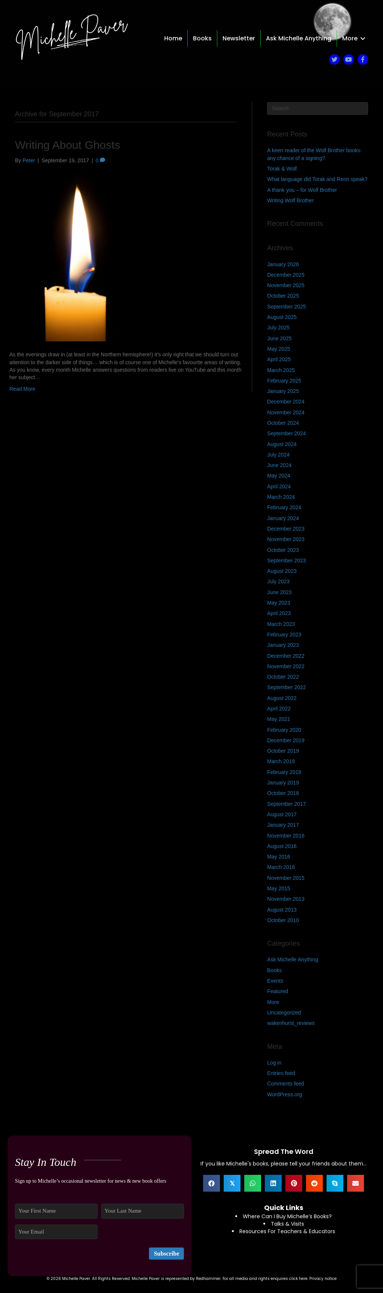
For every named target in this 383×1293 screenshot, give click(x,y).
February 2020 (284, 730)
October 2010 (283, 920)
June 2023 (279, 592)
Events (275, 981)
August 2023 (282, 571)
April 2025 (279, 359)
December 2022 (285, 656)
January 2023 (283, 645)
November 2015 (285, 878)
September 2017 (286, 804)
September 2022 (286, 687)
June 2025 (279, 338)
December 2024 (285, 402)
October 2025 (283, 296)
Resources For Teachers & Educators (287, 1231)
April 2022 (279, 709)
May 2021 (278, 719)
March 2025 (281, 370)
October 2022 (283, 677)
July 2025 (278, 328)
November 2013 (285, 899)
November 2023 (285, 539)
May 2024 (278, 476)
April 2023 (279, 613)
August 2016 (282, 846)
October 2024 (283, 423)
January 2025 (283, 391)
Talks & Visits (287, 1224)
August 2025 (282, 317)
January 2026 (283, 264)
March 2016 (281, 867)
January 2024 (283, 518)
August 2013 (282, 910)
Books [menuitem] (202, 38)
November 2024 (285, 412)
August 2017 (282, 814)
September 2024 (286, 433)
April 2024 (279, 486)
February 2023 (284, 635)
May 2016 (278, 857)
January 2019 (283, 783)
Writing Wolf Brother (290, 200)
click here (298, 1278)
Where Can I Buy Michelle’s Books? (287, 1216)
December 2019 (285, 740)
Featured (277, 991)
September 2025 (286, 307)
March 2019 (281, 761)
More (273, 1002)
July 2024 (278, 455)
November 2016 (285, 836)
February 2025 (284, 381)
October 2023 (283, 550)
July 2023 (278, 581)
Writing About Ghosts (67, 145)
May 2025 (278, 349)
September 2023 (286, 560)
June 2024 (279, 465)
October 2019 (283, 751)
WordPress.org (284, 1094)
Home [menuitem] (173, 38)
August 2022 (282, 698)
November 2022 (285, 666)
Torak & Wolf (282, 169)
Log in (274, 1063)
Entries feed (281, 1073)
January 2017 (283, 825)
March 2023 (281, 624)
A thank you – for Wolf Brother (302, 190)
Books (274, 970)
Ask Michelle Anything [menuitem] (298, 38)
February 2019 (284, 772)
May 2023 (278, 603)
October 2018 (283, 793)
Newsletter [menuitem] (239, 38)
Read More (22, 389)
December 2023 (285, 529)
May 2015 (278, 888)
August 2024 (282, 444)
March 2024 (281, 497)
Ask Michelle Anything (292, 959)
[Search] (317, 108)
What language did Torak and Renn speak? (317, 179)
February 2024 (284, 507)
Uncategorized (284, 1013)
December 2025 (285, 275)
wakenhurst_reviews (291, 1023)
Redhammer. (209, 1278)
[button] (363, 38)
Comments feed (285, 1084)
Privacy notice (323, 1278)
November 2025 (285, 285)
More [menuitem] (350, 38)
